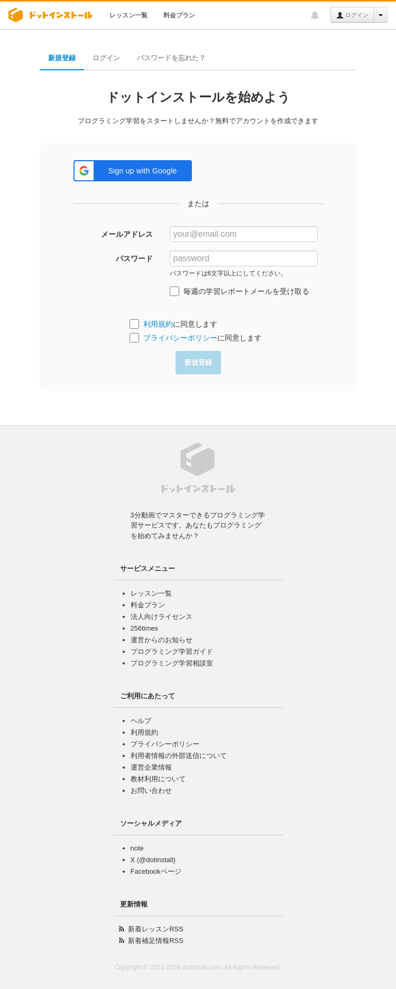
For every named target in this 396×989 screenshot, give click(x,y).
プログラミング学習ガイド (172, 651)
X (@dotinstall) (153, 860)
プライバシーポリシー (180, 338)
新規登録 (62, 58)
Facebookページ (156, 871)
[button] (132, 170)
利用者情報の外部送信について (179, 756)
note (137, 848)
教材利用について (158, 779)
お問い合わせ (151, 790)
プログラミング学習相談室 (172, 663)
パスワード (134, 258)
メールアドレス (127, 234)
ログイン (352, 15)
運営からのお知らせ (161, 640)
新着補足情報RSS (155, 941)
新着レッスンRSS (155, 929)
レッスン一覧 (128, 15)
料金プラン (179, 15)
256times (145, 628)
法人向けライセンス (161, 617)
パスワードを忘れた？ (171, 58)
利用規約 (158, 324)
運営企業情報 (151, 767)
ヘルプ (141, 721)
